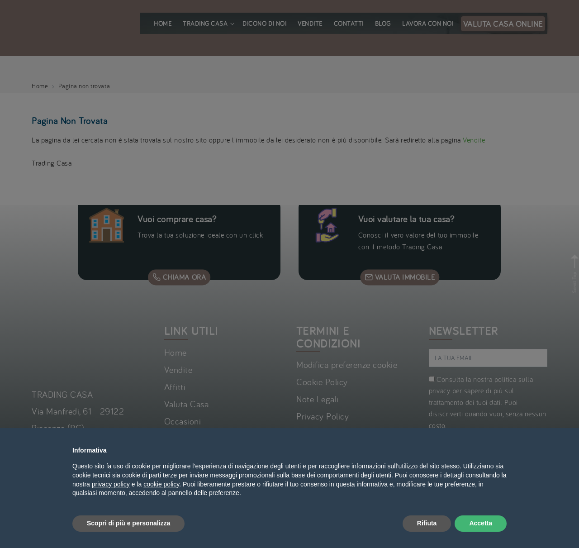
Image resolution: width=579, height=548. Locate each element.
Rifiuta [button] (427, 523)
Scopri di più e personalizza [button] (128, 523)
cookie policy (161, 484)
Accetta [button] (480, 523)
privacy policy (111, 484)
